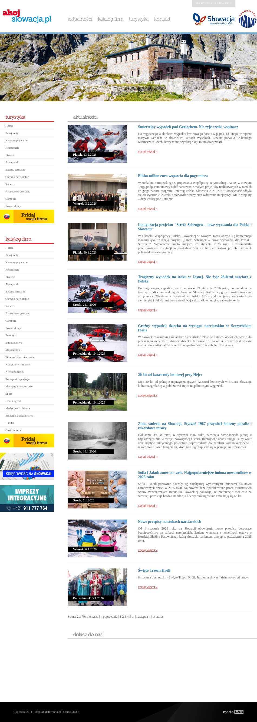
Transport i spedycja (17, 379)
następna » (143, 616)
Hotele (9, 125)
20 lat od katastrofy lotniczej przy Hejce (170, 375)
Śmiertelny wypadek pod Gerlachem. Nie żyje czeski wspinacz (188, 127)
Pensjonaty (11, 133)
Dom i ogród (13, 400)
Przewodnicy (13, 206)
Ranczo (9, 184)
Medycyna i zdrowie (17, 408)
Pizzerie (10, 155)
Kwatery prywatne (16, 140)
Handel (9, 422)
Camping (10, 198)
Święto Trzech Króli (154, 570)
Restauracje (12, 147)
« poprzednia (109, 616)
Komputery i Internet (18, 364)
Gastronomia (13, 430)
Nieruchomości (14, 371)
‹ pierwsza (91, 616)
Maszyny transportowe (19, 386)
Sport (8, 393)
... (133, 616)
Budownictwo (13, 342)
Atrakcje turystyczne (17, 191)
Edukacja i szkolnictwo (19, 415)
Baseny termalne (15, 169)
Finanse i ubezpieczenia (19, 357)
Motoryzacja (13, 349)
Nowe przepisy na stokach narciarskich (169, 522)
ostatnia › (158, 616)
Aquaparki (11, 162)
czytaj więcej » (147, 151)
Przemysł (11, 335)
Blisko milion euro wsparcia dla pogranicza (173, 176)
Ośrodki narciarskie (17, 176)
